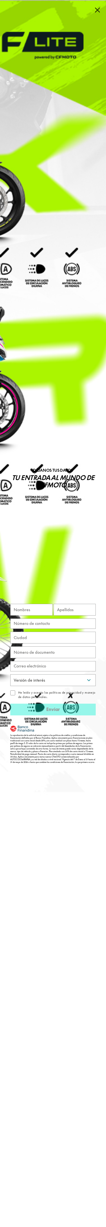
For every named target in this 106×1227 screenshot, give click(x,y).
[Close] (97, 10)
